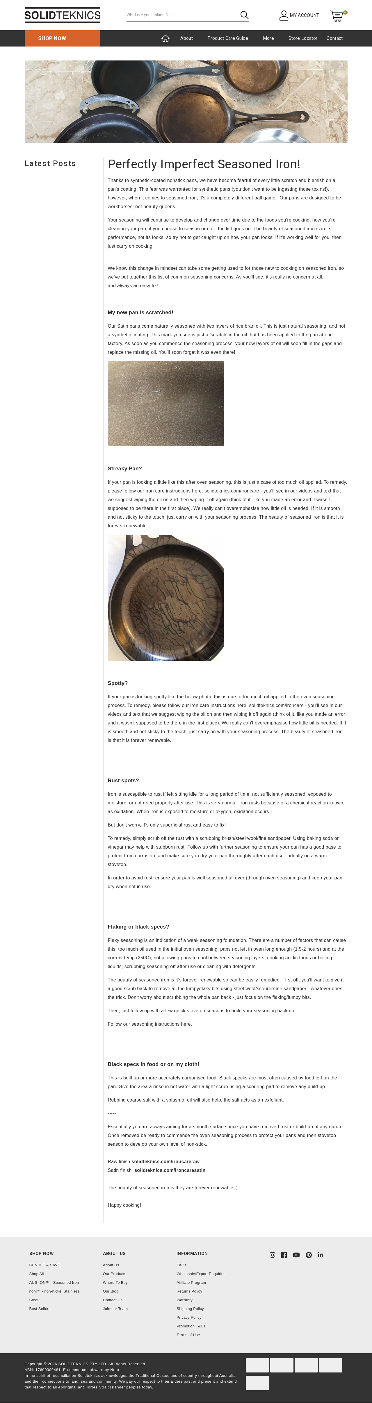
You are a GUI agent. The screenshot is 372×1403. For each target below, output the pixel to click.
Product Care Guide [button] (227, 38)
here (186, 1024)
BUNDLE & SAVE (44, 1265)
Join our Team (115, 1308)
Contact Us (113, 1300)
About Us (111, 1265)
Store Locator (303, 38)
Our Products (114, 1274)
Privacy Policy (189, 1317)
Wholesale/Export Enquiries (201, 1274)
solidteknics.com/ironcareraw (165, 1161)
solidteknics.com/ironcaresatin (169, 1170)
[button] (299, 15)
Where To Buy (115, 1282)
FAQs (181, 1265)
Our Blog (111, 1291)
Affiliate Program (191, 1282)
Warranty (185, 1300)
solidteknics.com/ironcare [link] (231, 490)
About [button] (186, 38)
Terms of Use (188, 1335)
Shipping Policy (190, 1308)
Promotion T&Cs (191, 1326)
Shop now (52, 38)
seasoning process (212, 343)
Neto (114, 1370)
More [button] (268, 38)
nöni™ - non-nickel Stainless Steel (54, 1295)
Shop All (36, 1274)
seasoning (246, 847)
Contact (335, 38)
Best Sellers (40, 1308)
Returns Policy (189, 1291)
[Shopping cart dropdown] (336, 16)
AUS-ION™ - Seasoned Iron (54, 1282)
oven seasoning (282, 877)
